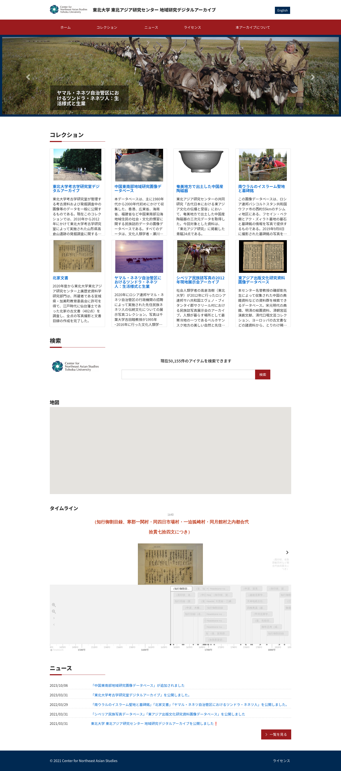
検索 (262, 374)
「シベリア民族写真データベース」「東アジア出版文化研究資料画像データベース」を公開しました (168, 714)
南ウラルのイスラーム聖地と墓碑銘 (261, 188)
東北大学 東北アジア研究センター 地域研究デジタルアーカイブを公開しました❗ (154, 723)
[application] (170, 618)
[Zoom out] (54, 611)
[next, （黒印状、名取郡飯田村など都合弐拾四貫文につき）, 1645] (278, 561)
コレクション (106, 27)
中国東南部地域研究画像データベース (137, 188)
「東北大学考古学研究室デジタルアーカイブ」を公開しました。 (141, 694)
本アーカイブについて (253, 27)
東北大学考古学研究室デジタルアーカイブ (76, 188)
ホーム (65, 27)
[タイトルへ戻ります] (54, 625)
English (282, 10)
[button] (27, 75)
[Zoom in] (54, 605)
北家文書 (60, 277)
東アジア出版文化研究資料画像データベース (261, 280)
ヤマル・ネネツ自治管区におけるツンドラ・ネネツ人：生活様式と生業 (137, 282)
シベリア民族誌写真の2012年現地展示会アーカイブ (200, 280)
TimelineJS (57, 650)
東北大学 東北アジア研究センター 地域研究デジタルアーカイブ (154, 10)
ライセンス (192, 27)
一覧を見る (278, 734)
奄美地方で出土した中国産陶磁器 (199, 188)
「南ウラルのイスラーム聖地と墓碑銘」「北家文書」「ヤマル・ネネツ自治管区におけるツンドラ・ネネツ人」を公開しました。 (190, 704)
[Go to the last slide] (54, 618)
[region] (170, 582)
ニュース (151, 27)
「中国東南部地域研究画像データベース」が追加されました (138, 685)
